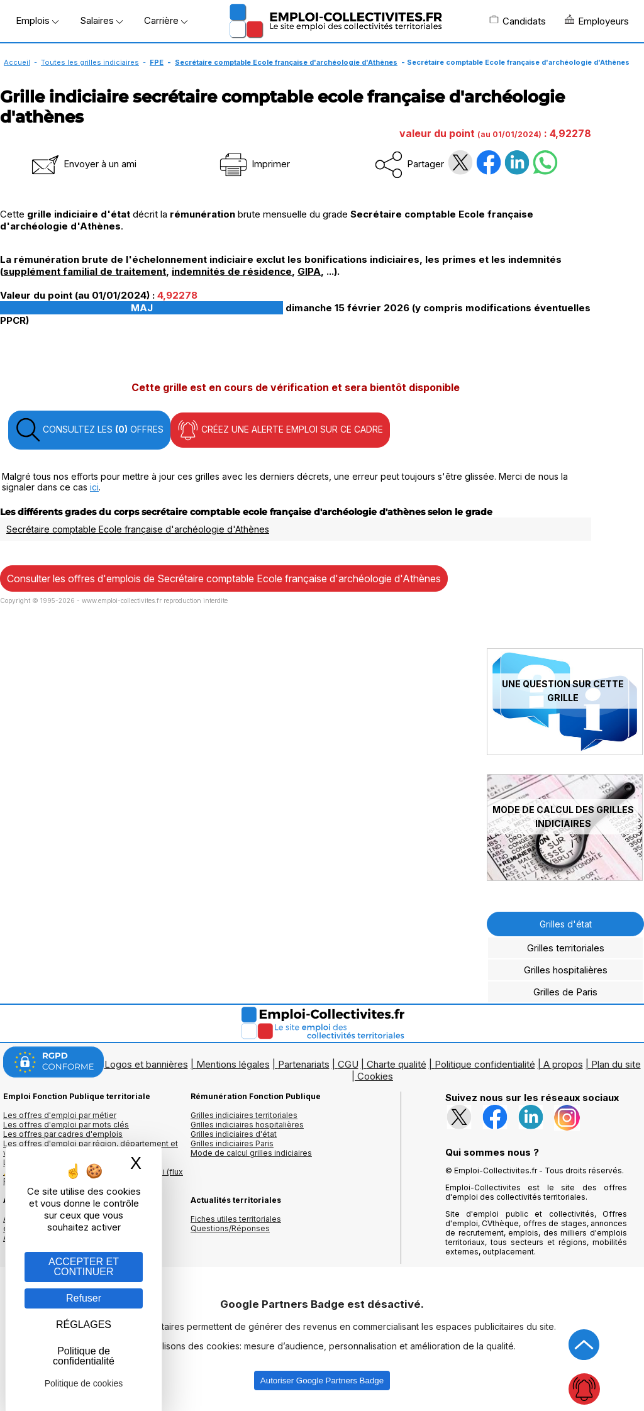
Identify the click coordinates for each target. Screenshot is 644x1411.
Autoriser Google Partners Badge (322, 1380)
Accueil (17, 62)
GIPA (309, 271)
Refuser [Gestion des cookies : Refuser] (83, 1298)
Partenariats (304, 1064)
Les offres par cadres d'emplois (63, 1134)
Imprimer (254, 164)
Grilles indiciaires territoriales (244, 1115)
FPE (157, 62)
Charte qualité (396, 1064)
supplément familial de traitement (84, 271)
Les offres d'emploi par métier (59, 1115)
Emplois (37, 20)
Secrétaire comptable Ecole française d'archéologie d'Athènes (286, 62)
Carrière (165, 20)
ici (94, 487)
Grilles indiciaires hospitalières (247, 1124)
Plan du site (616, 1064)
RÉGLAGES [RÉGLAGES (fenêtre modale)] (83, 1324)
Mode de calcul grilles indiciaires (251, 1153)
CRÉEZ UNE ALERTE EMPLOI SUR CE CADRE (280, 430)
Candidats (517, 20)
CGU (348, 1064)
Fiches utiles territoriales (236, 1219)
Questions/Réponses (230, 1228)
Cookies (375, 1076)
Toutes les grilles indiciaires (90, 62)
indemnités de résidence (232, 271)
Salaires (101, 20)
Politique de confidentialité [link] (83, 1356)
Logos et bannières (146, 1064)
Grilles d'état (566, 924)
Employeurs (597, 20)
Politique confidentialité (485, 1064)
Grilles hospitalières (566, 970)
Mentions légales (233, 1064)
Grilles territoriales (565, 948)
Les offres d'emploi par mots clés (66, 1124)
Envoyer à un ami (83, 164)
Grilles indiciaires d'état (234, 1134)
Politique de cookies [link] (84, 1383)
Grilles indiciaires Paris (232, 1143)
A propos (563, 1064)
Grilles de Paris (565, 992)
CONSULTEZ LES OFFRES (89, 430)
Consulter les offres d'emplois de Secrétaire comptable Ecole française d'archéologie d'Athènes (224, 578)
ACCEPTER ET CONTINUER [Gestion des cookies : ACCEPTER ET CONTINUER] (83, 1266)
